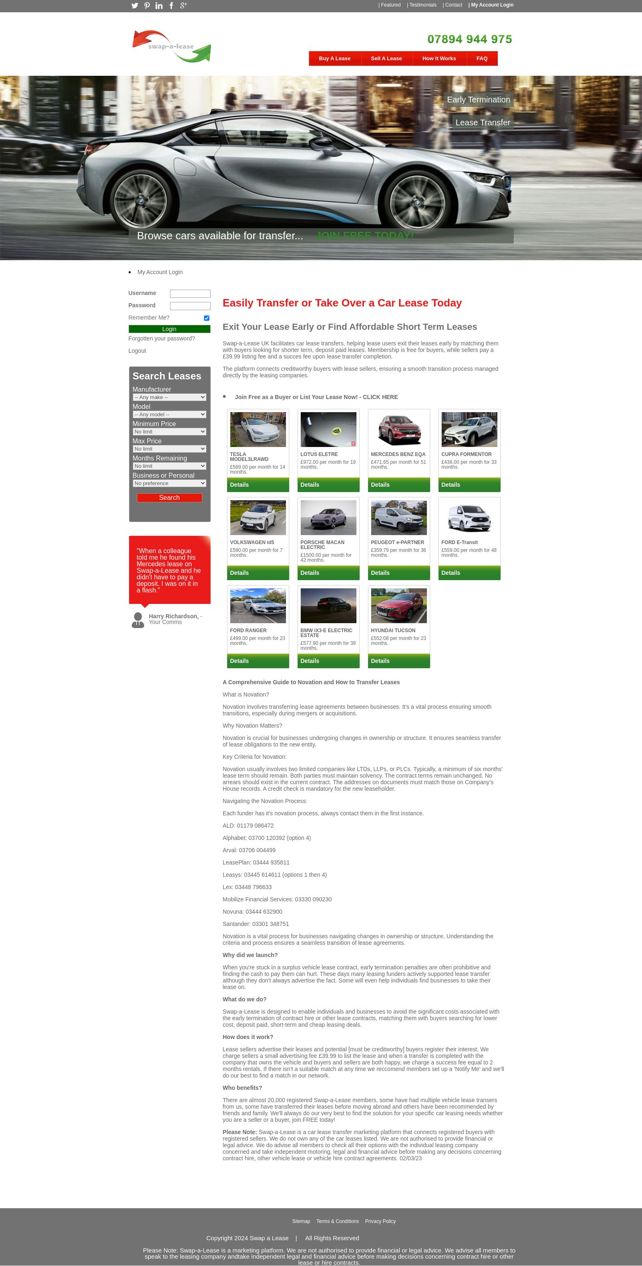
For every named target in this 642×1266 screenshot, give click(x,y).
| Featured (390, 5)
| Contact (452, 5)
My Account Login (160, 272)
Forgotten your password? (162, 338)
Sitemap (301, 1221)
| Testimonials (421, 5)
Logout (137, 350)
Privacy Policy (380, 1221)
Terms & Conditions (337, 1221)
